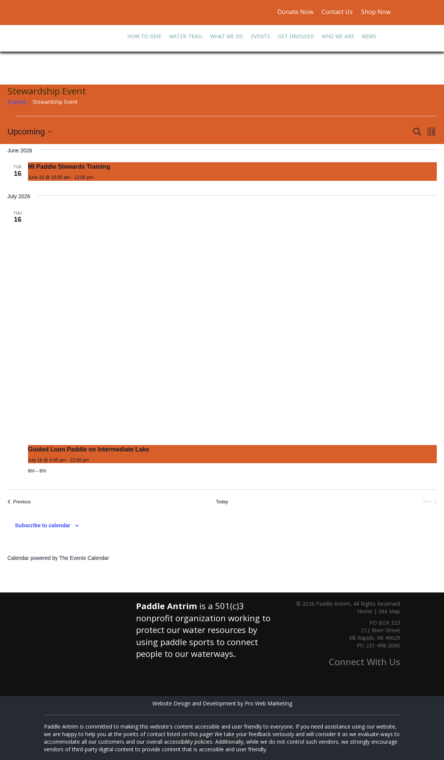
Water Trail (186, 36)
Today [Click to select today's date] (222, 502)
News (369, 36)
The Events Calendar (84, 558)
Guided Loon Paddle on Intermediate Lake (88, 449)
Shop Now (375, 12)
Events (260, 36)
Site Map (389, 611)
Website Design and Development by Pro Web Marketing (222, 703)
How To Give (144, 36)
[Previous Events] (19, 502)
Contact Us (337, 12)
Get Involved (296, 36)
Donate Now (295, 12)
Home (364, 611)
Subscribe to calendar (42, 525)
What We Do (226, 36)
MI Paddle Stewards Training (69, 166)
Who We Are (338, 36)
